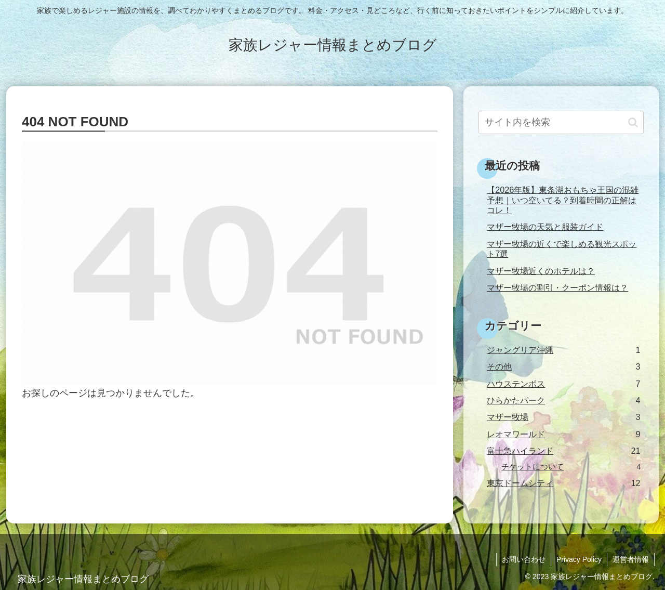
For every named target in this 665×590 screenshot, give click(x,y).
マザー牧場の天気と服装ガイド (545, 226)
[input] (561, 122)
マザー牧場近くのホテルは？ (541, 271)
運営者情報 (631, 559)
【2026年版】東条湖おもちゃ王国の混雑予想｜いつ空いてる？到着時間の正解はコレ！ (563, 200)
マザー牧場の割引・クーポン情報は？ (557, 287)
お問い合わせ (524, 559)
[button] (633, 122)
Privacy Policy (579, 559)
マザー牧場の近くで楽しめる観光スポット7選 (561, 248)
